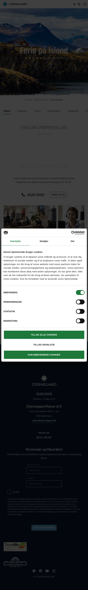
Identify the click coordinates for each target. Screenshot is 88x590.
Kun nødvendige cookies (44, 354)
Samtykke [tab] (15, 241)
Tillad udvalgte (44, 344)
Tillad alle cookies (44, 334)
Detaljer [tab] (44, 241)
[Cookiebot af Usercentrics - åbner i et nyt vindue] (71, 233)
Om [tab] (72, 241)
